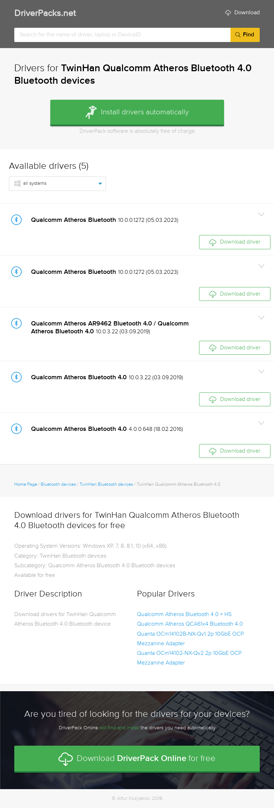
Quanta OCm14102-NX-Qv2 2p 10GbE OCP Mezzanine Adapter (189, 658)
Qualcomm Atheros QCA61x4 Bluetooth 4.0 (190, 624)
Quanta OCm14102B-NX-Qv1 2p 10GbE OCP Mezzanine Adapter (190, 639)
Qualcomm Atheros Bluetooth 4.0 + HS (184, 614)
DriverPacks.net (45, 13)
